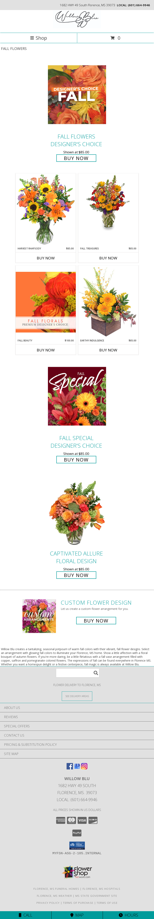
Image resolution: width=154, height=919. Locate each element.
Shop (38, 37)
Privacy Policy (48, 903)
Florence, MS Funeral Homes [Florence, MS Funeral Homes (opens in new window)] (56, 889)
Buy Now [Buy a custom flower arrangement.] (96, 620)
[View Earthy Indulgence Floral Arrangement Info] (108, 302)
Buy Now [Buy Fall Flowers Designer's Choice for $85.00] (76, 158)
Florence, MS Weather (54, 896)
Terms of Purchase (78, 903)
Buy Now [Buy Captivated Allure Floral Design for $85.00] (76, 575)
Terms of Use (107, 903)
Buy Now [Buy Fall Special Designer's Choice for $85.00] (76, 459)
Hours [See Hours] (128, 915)
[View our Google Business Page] (77, 768)
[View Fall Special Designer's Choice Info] (77, 396)
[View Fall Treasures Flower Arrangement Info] (108, 202)
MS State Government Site (96, 896)
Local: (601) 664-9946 (77, 799)
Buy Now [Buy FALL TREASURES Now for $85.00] (108, 258)
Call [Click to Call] (25, 915)
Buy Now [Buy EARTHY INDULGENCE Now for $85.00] (108, 350)
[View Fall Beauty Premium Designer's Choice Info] (46, 302)
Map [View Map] (77, 915)
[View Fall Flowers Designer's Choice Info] (77, 94)
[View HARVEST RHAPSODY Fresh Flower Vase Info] (46, 210)
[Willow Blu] (77, 27)
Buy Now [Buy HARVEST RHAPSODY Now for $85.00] (46, 258)
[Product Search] (77, 672)
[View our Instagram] (84, 768)
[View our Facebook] (70, 768)
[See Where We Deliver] (77, 696)
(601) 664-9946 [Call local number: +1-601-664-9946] (139, 5)
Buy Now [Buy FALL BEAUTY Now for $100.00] (46, 350)
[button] (77, 846)
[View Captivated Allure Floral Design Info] (77, 511)
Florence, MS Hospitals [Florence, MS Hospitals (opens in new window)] (102, 889)
